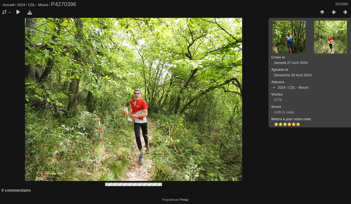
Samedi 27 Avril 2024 (291, 63)
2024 (21, 5)
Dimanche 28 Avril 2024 (293, 75)
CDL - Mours (38, 5)
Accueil (8, 5)
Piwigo (184, 199)
